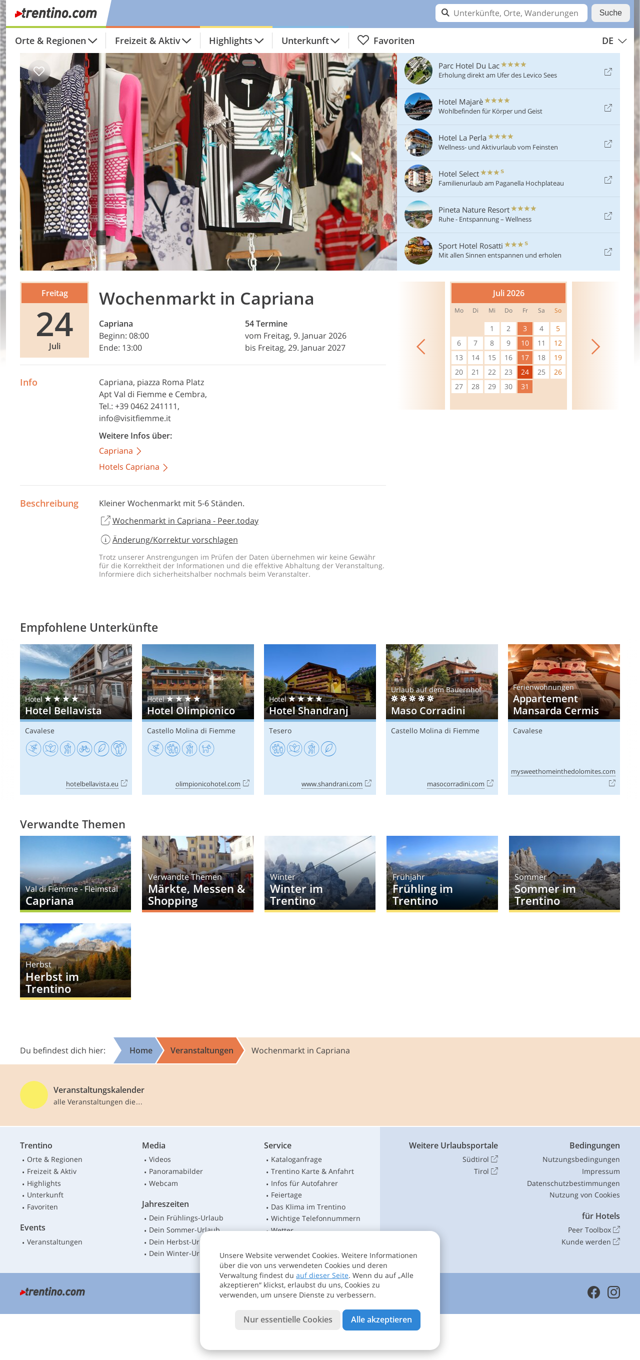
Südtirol (480, 1159)
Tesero (280, 730)
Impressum (601, 1171)
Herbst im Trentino (75, 961)
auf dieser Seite (322, 1275)
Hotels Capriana (134, 467)
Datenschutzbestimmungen (573, 1183)
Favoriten (386, 41)
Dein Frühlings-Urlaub (186, 1217)
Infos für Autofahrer (304, 1183)
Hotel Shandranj (320, 719)
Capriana (116, 323)
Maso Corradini (442, 719)
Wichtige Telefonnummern (315, 1218)
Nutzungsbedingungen (581, 1159)
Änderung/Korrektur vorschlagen (168, 539)
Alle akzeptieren (381, 1319)
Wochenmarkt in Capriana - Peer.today (178, 521)
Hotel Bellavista (76, 719)
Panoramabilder (176, 1171)
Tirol (486, 1171)
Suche (611, 13)
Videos (160, 1159)
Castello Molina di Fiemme (191, 730)
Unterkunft (305, 41)
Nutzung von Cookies (585, 1194)
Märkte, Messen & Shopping (197, 874)
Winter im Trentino (320, 874)
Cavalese (39, 730)
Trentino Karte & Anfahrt (312, 1171)
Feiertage (286, 1194)
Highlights (230, 41)
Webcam (163, 1183)
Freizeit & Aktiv (147, 41)
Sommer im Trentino (564, 874)
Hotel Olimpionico (198, 719)
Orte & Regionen (50, 41)
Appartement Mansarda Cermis (564, 719)
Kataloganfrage (296, 1159)
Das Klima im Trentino (308, 1206)
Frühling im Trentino (442, 874)
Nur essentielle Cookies (288, 1319)
